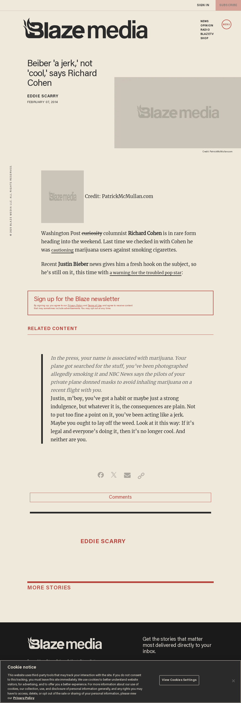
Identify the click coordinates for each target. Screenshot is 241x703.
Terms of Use (94, 306)
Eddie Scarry (46, 97)
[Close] (233, 681)
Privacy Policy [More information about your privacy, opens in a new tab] (23, 698)
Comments (120, 499)
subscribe (227, 5)
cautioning (63, 250)
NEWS (205, 21)
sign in (203, 5)
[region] (120, 681)
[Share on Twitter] (113, 476)
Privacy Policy (75, 306)
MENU (226, 25)
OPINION (207, 25)
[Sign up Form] (174, 303)
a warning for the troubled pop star (150, 272)
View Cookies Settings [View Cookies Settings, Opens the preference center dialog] (179, 681)
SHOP (204, 38)
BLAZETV (207, 34)
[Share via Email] (128, 476)
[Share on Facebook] (98, 476)
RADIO (205, 30)
